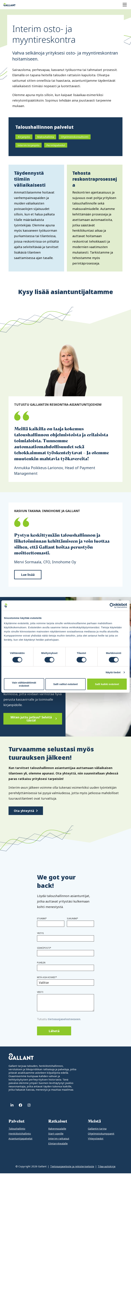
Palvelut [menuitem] (17, 1121)
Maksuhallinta (45, 136)
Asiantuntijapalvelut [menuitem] (20, 1138)
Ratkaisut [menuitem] (57, 1121)
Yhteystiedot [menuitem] (95, 1138)
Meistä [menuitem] (94, 1121)
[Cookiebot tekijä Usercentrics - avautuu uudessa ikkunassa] (112, 605)
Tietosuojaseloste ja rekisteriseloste (72, 1166)
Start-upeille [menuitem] (55, 1133)
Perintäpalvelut (55, 145)
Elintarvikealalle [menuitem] (58, 1143)
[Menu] (125, 5)
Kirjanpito (24, 136)
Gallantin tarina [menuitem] (97, 1128)
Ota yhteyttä (24, 811)
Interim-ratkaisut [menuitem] (58, 1138)
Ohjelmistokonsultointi (74, 136)
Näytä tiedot (113, 672)
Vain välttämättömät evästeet (24, 684)
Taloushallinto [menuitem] (17, 1128)
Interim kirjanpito (28, 145)
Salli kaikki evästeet (107, 684)
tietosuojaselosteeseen (64, 1019)
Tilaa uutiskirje (106, 1166)
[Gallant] (9, 4)
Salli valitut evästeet (65, 684)
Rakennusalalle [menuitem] (57, 1128)
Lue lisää (28, 575)
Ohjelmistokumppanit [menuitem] (101, 1133)
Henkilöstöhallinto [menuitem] (20, 1133)
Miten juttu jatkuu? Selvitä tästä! (31, 718)
